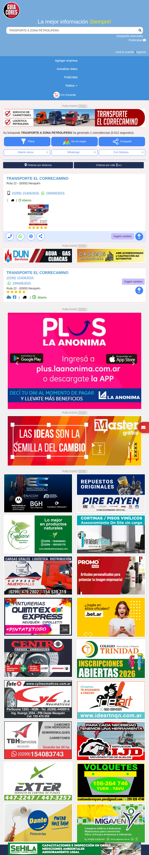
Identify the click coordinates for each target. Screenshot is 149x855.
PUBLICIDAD (74, 106)
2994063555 (55, 193)
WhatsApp (81, 152)
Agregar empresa (66, 60)
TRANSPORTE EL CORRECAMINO (37, 178)
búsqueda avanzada (130, 36)
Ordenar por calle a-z (109, 165)
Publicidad (137, 40)
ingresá (141, 52)
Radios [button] (71, 85)
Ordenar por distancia (38, 165)
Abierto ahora (33, 152)
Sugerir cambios (122, 236)
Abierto (25, 200)
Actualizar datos (67, 69)
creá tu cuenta (124, 52)
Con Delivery (129, 152)
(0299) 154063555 (26, 193)
